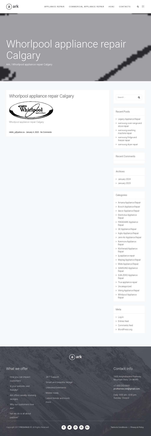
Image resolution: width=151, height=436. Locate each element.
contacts (125, 7)
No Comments (46, 132)
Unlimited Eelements (56, 387)
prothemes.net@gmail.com (127, 388)
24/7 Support (52, 377)
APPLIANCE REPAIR (54, 7)
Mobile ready (52, 393)
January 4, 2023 (32, 132)
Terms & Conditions (119, 427)
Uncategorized (124, 286)
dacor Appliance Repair (128, 211)
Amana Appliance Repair (129, 202)
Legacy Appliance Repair (129, 119)
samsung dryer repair (128, 144)
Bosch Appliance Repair (129, 207)
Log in (121, 317)
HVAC (112, 7)
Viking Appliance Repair (128, 290)
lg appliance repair (126, 256)
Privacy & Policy (137, 427)
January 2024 (124, 179)
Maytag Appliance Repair (129, 260)
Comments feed (125, 325)
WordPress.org (125, 329)
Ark (8, 64)
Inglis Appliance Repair (128, 233)
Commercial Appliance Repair (86, 7)
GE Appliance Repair (127, 229)
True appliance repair (127, 282)
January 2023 (124, 183)
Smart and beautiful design (59, 382)
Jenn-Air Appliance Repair (129, 237)
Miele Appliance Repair (128, 264)
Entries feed (123, 321)
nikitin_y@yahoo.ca (17, 132)
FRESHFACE (24, 427)
